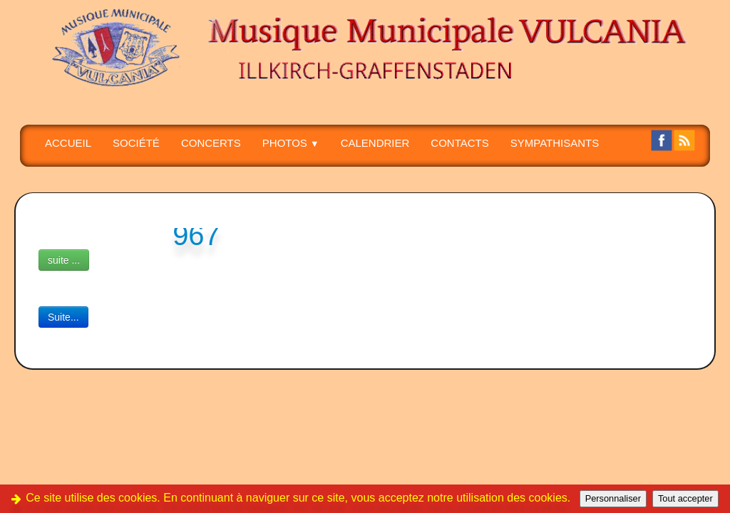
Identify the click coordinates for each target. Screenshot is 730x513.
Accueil (68, 143)
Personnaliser (613, 498)
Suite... (63, 317)
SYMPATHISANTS (554, 143)
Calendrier (375, 143)
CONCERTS (211, 143)
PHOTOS (290, 143)
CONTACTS (459, 143)
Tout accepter (685, 498)
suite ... (64, 260)
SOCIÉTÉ (136, 143)
